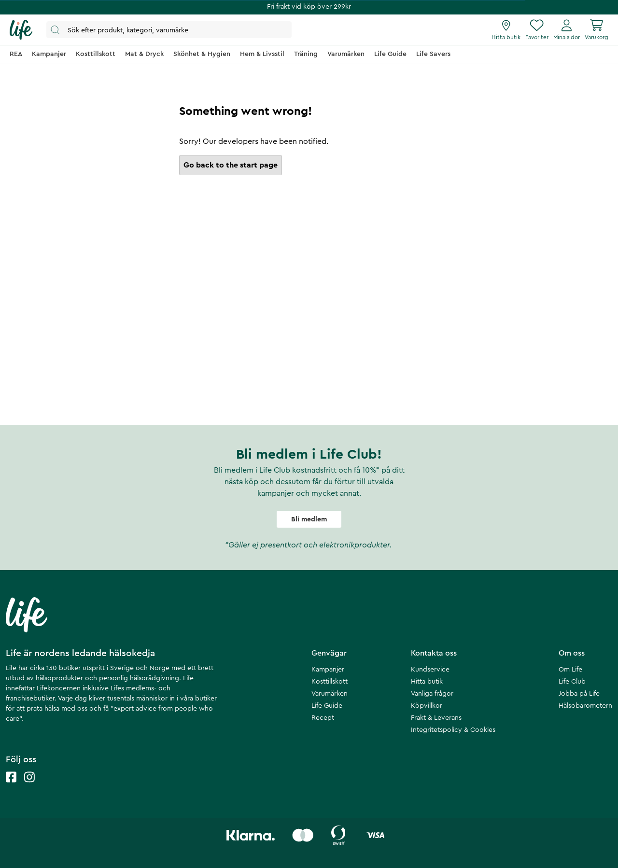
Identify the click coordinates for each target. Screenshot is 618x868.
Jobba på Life (579, 693)
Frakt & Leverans (436, 717)
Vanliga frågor (432, 693)
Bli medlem (309, 519)
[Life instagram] (29, 786)
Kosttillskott (329, 681)
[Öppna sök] (169, 30)
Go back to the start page (230, 165)
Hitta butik (427, 681)
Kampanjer (327, 669)
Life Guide (326, 705)
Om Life (570, 669)
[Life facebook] (11, 786)
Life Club (572, 681)
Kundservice (430, 669)
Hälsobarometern (585, 705)
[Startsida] (21, 30)
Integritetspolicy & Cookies (453, 730)
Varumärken (329, 693)
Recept (322, 717)
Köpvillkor (426, 705)
